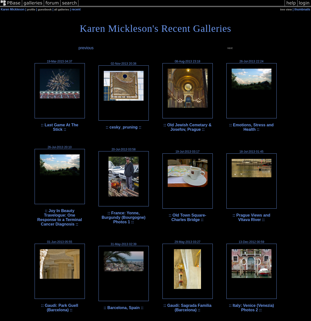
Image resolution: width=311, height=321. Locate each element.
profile (31, 9)
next (230, 47)
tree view (286, 9)
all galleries (61, 9)
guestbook (45, 9)
